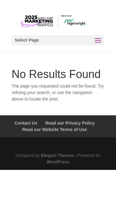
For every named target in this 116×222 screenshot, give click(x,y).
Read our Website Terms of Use (54, 129)
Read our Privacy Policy (70, 123)
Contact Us (26, 123)
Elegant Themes (57, 155)
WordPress (58, 161)
